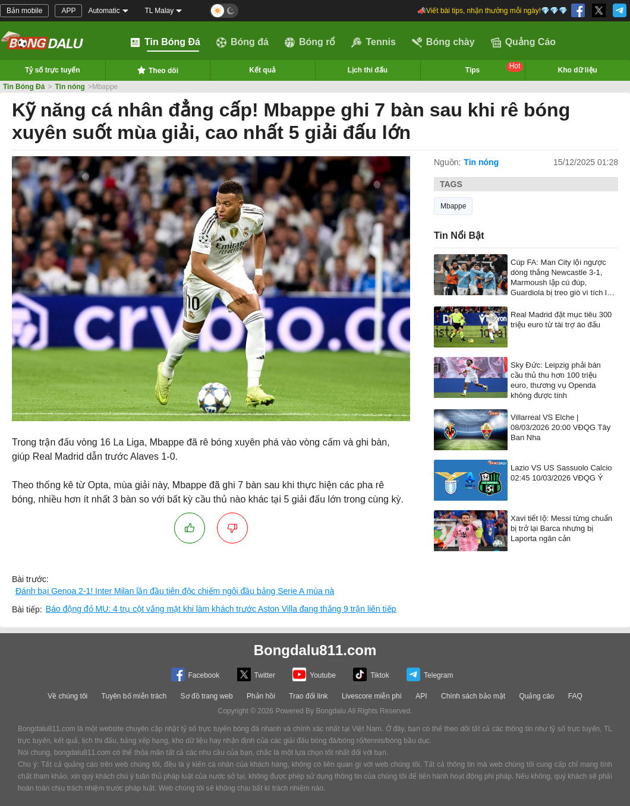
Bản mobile (24, 11)
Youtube (314, 674)
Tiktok (371, 674)
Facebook (195, 674)
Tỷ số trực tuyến (52, 70)
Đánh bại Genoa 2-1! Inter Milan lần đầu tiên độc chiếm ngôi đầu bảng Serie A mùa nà (174, 591)
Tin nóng (69, 87)
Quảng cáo (536, 696)
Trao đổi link (308, 696)
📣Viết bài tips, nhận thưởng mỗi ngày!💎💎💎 (492, 11)
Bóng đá (242, 42)
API (421, 696)
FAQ (575, 696)
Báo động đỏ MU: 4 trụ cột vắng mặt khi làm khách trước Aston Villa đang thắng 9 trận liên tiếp (221, 609)
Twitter (256, 674)
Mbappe (453, 206)
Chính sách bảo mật (473, 696)
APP (68, 11)
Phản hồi (261, 696)
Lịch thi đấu (368, 70)
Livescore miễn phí (372, 696)
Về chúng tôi (67, 696)
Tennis (373, 42)
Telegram (430, 674)
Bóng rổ (310, 42)
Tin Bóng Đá (165, 42)
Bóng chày (443, 42)
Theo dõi (157, 70)
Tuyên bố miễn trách (134, 696)
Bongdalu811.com (315, 650)
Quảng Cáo (523, 42)
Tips (494, 68)
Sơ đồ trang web (207, 696)
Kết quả (262, 70)
